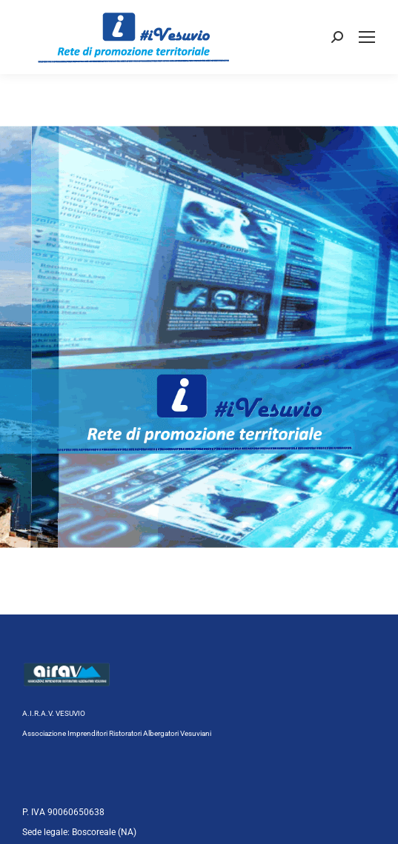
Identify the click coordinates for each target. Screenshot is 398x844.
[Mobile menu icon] (367, 37)
